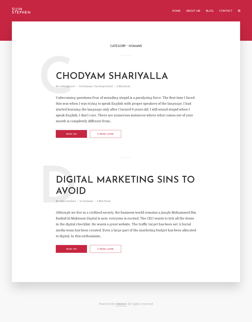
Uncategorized (103, 86)
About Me (193, 11)
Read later (106, 134)
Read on (71, 134)
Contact (225, 11)
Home (176, 11)
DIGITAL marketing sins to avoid (125, 186)
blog (210, 11)
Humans (87, 86)
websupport (67, 86)
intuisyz (121, 303)
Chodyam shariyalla (112, 76)
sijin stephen (68, 201)
